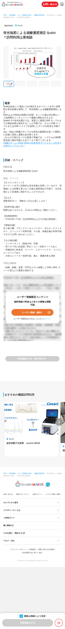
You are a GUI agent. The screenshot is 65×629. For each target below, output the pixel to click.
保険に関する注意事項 (46, 549)
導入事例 (7, 525)
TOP (4, 15)
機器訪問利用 (39, 15)
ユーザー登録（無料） (32, 312)
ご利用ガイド (9, 517)
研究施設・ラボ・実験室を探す (20, 15)
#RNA (27, 143)
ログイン (47, 318)
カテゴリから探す (10, 502)
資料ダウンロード (22, 494)
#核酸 (6, 143)
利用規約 (32, 549)
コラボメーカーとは (11, 510)
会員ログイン (37, 494)
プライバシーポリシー (18, 549)
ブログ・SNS (8, 540)
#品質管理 (35, 143)
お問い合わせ (50, 4)
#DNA (20, 143)
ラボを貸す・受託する (12, 533)
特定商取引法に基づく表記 (32, 552)
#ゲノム (13, 143)
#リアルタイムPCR (50, 143)
